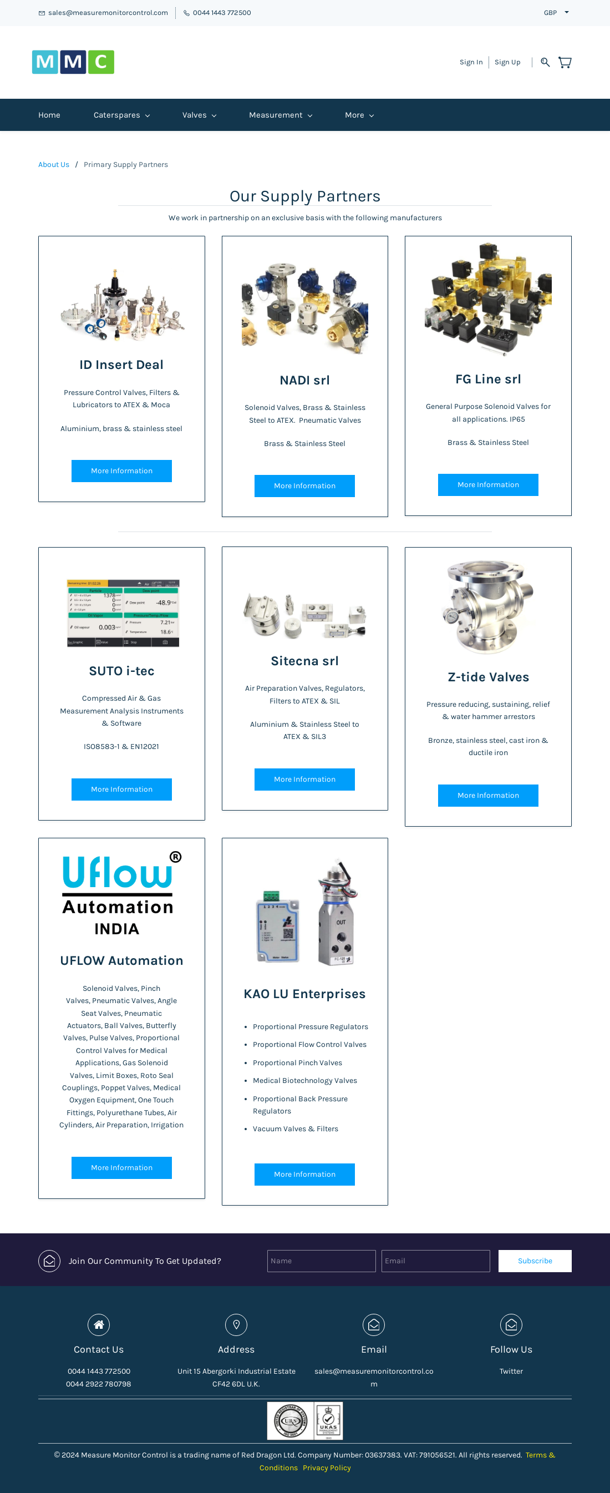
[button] (122, 462)
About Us (53, 155)
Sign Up (508, 57)
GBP (550, 12)
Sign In (471, 57)
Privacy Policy (327, 1458)
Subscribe (535, 1251)
